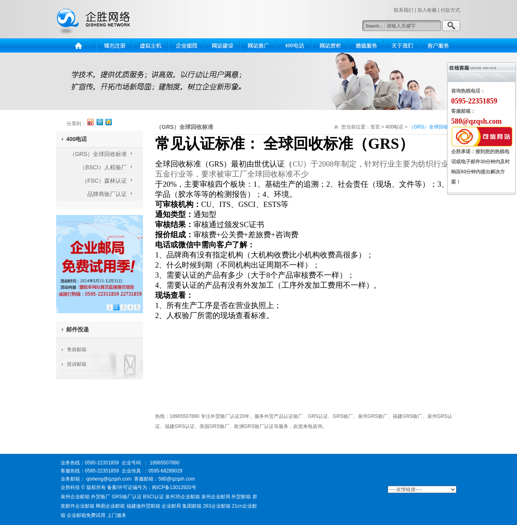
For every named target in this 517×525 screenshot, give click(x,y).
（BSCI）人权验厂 (103, 167)
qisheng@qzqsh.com (108, 479)
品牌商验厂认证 (107, 194)
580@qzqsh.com (178, 479)
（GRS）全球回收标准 (98, 154)
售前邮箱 (76, 349)
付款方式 (450, 10)
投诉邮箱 (76, 364)
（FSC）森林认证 (104, 180)
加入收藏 (427, 10)
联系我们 (403, 10)
